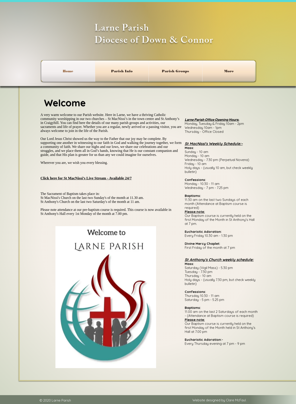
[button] (122, 71)
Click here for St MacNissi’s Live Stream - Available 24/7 (86, 178)
